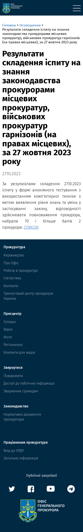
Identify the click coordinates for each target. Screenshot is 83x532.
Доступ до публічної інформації (29, 383)
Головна (9, 25)
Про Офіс (11, 263)
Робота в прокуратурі (21, 270)
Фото (8, 337)
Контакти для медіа (19, 352)
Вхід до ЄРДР (14, 451)
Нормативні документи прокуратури (22, 416)
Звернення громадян (21, 391)
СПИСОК (31, 227)
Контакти (11, 286)
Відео (8, 329)
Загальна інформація (21, 458)
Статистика (12, 278)
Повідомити (13, 376)
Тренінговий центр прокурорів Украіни (28, 295)
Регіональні (13, 345)
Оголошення (30, 25)
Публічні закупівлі (41, 475)
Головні (10, 322)
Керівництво (14, 255)
